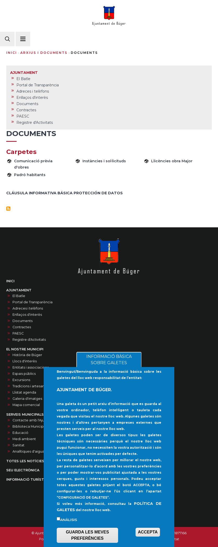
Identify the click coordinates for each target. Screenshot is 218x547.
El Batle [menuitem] (23, 78)
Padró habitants (30, 174)
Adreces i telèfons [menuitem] (32, 91)
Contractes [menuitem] (26, 110)
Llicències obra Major (172, 161)
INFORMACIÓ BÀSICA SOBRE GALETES (109, 371)
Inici (11, 53)
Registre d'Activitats (29, 340)
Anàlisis (68, 532)
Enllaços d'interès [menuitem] (32, 97)
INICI (10, 281)
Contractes (21, 327)
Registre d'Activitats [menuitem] (34, 122)
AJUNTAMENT (18, 290)
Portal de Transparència (32, 302)
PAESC (18, 333)
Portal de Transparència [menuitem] (37, 85)
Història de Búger (27, 355)
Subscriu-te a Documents (8, 209)
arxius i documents (43, 53)
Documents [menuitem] (27, 103)
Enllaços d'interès (27, 315)
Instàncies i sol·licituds (104, 161)
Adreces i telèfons (27, 308)
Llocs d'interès (24, 361)
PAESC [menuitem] (22, 116)
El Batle (18, 296)
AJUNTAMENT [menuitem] (24, 72)
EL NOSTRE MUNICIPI (24, 349)
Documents (22, 321)
